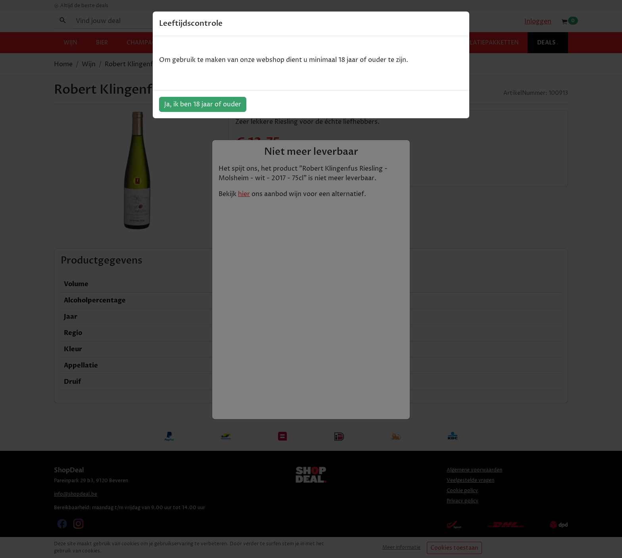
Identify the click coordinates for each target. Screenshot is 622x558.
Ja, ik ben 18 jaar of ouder (202, 104)
